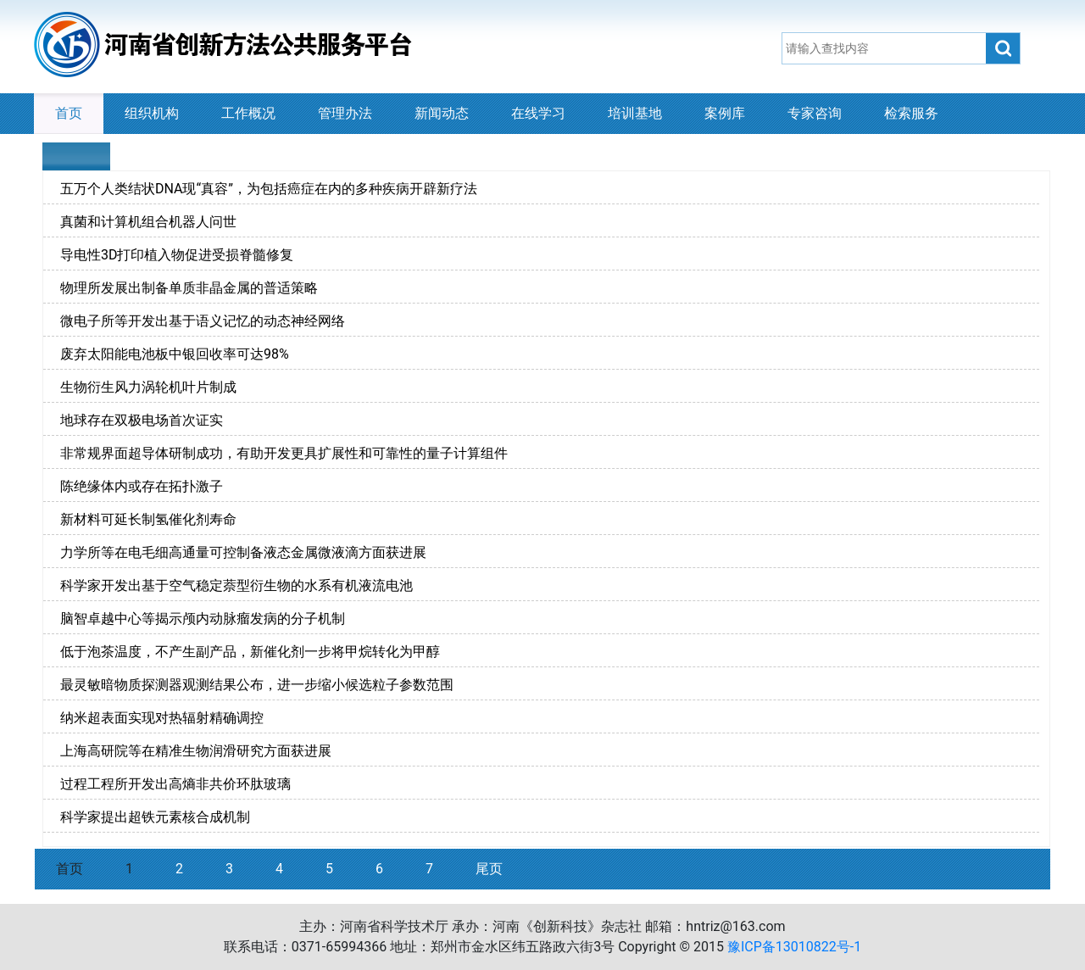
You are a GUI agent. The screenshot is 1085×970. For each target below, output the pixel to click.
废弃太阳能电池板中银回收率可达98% (174, 354)
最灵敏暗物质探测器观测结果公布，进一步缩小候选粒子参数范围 (256, 685)
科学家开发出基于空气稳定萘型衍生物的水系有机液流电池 (236, 585)
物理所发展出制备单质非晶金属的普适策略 (189, 288)
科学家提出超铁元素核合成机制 (155, 817)
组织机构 (152, 113)
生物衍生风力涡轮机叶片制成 (148, 387)
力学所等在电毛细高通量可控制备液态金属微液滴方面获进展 (243, 552)
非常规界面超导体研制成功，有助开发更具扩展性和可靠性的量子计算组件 (284, 453)
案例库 (724, 113)
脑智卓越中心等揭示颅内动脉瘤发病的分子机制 (202, 618)
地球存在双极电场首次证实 (141, 420)
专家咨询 (814, 113)
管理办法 (345, 113)
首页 (68, 113)
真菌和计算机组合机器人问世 (148, 222)
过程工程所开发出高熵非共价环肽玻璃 (175, 784)
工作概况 (248, 113)
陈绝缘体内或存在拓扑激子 (141, 486)
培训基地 (635, 113)
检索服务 (911, 113)
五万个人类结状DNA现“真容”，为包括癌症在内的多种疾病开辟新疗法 (268, 189)
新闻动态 (442, 113)
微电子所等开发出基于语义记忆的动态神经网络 (202, 321)
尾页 (489, 869)
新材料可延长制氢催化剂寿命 (148, 519)
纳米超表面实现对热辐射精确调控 (162, 718)
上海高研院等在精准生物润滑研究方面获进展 (195, 751)
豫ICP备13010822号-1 (794, 947)
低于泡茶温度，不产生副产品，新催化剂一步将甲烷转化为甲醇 (250, 652)
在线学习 (538, 113)
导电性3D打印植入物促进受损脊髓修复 (177, 255)
